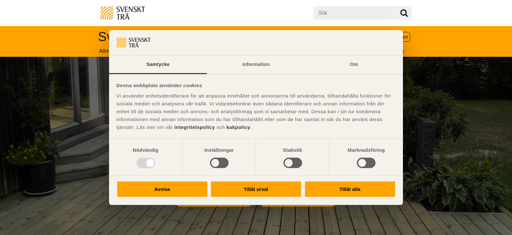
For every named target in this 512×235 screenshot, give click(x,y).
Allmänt (108, 51)
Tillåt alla (350, 189)
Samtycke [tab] (158, 64)
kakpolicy (238, 127)
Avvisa (162, 189)
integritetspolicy (194, 127)
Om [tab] (354, 64)
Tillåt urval (256, 189)
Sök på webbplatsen (404, 13)
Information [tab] (256, 64)
